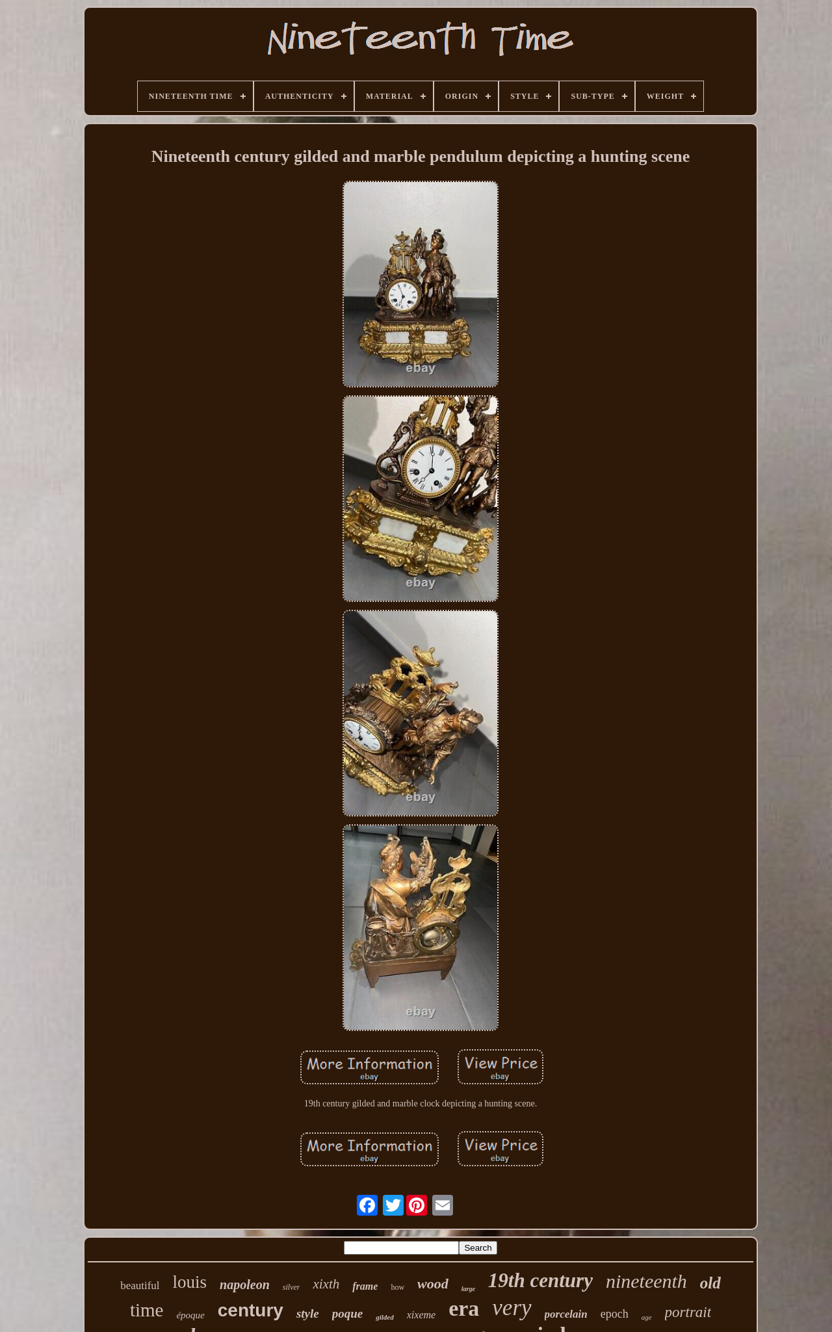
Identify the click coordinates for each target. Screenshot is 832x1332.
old (710, 1283)
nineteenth (646, 1281)
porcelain (566, 1314)
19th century (540, 1280)
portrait (688, 1312)
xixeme (421, 1314)
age (647, 1317)
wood (432, 1283)
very (511, 1307)
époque (190, 1315)
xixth (326, 1284)
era (463, 1308)
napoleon (245, 1284)
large (468, 1288)
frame (365, 1286)
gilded (385, 1317)
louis (190, 1282)
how (397, 1287)
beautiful (139, 1285)
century (250, 1310)
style (307, 1313)
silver (291, 1287)
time (147, 1309)
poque (347, 1313)
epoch (615, 1313)
